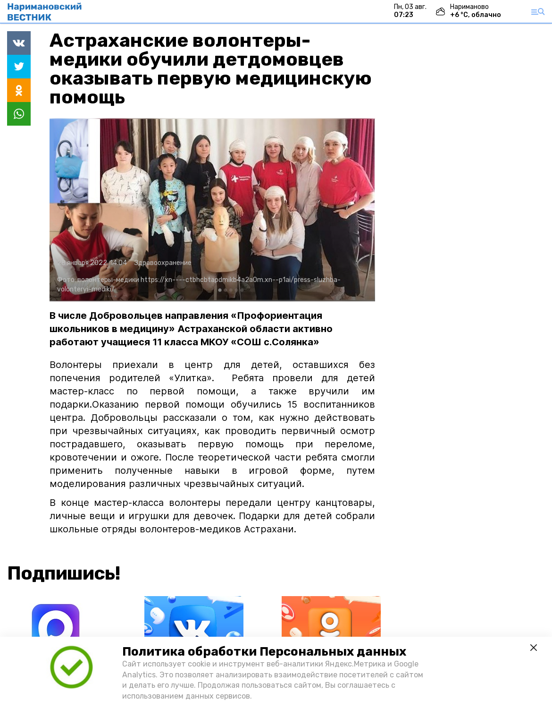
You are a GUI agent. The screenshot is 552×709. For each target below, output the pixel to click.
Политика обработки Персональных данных (264, 651)
